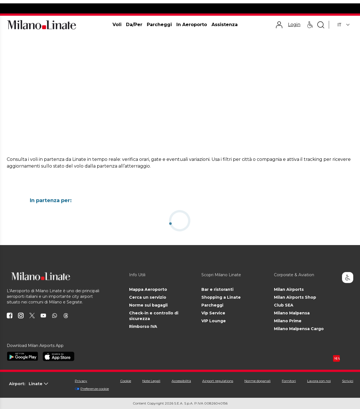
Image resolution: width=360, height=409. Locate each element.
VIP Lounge (213, 320)
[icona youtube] (43, 315)
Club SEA (283, 305)
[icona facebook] (9, 315)
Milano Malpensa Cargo (299, 328)
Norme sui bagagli (148, 305)
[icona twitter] (32, 315)
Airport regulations (217, 381)
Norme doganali (257, 381)
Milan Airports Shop (295, 297)
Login (294, 24)
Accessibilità (181, 381)
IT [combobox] (339, 25)
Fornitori (289, 381)
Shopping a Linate (221, 297)
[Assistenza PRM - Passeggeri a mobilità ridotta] (310, 24)
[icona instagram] (21, 315)
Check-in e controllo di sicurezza (153, 315)
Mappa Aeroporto (148, 289)
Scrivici (347, 381)
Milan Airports (289, 289)
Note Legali (151, 381)
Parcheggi (212, 305)
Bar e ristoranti (217, 289)
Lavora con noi (319, 381)
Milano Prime (288, 320)
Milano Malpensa (292, 313)
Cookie (125, 381)
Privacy (81, 381)
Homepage (16, 40)
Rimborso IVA (143, 326)
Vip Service (213, 313)
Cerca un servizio (147, 297)
